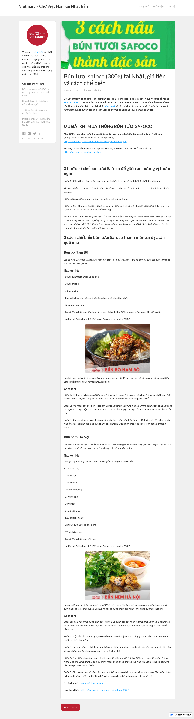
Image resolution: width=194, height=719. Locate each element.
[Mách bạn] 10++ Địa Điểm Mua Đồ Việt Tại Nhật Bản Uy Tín (36, 121)
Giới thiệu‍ (158, 6)
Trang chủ (143, 6)
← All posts (70, 707)
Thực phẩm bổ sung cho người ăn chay (34, 111)
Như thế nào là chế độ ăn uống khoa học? (35, 103)
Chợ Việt (38, 52)
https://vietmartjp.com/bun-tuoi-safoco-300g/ (105, 690)
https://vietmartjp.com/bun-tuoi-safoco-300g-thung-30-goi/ (95, 141)
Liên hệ (171, 6)
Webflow (39, 138)
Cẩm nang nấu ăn (92, 90)
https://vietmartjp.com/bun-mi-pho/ (82, 152)
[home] (53, 5)
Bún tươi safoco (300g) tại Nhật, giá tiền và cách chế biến (35, 92)
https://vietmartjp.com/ (92, 683)
